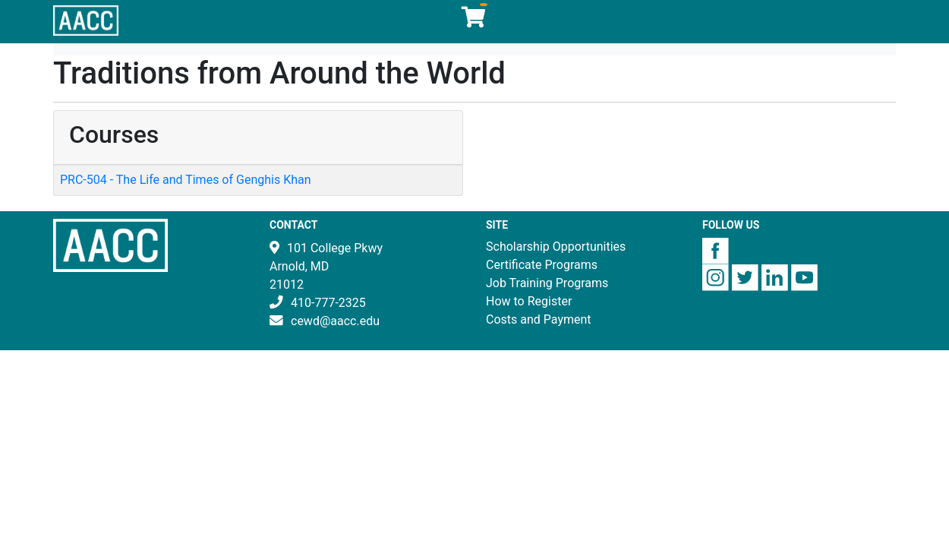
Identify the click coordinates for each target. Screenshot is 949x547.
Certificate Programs (541, 265)
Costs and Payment (538, 319)
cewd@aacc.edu (335, 321)
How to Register (529, 301)
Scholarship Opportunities (556, 246)
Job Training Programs (547, 283)
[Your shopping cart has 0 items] (474, 21)
